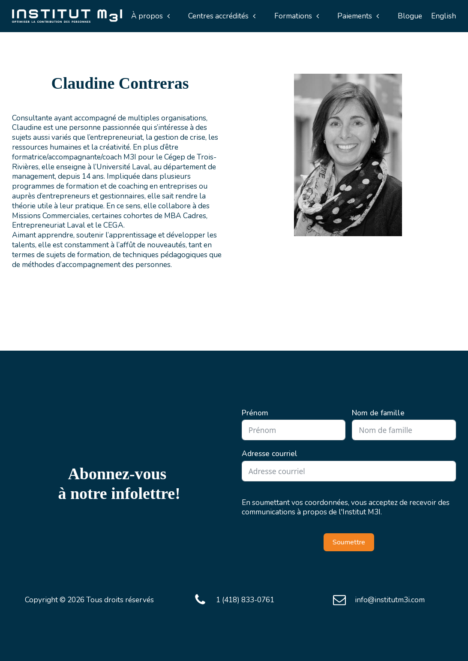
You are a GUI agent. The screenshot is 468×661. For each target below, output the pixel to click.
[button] (151, 16)
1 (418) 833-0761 (245, 600)
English (443, 16)
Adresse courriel (269, 454)
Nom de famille (378, 413)
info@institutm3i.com (390, 600)
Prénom (255, 413)
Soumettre (349, 542)
